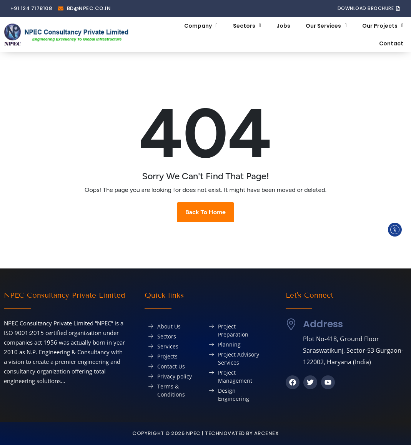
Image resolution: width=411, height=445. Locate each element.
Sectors (247, 25)
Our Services (326, 25)
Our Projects (382, 25)
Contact (391, 43)
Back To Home (205, 212)
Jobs (283, 26)
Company (201, 25)
